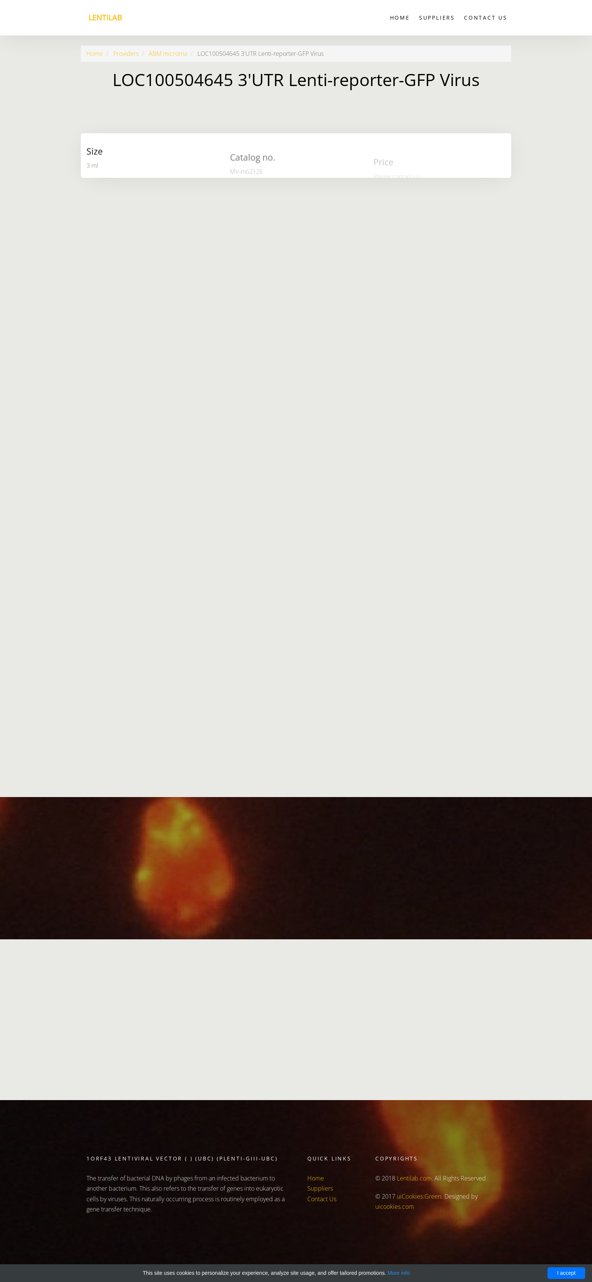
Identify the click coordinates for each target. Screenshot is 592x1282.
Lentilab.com (414, 1178)
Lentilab (105, 17)
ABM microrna (168, 53)
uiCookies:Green (419, 1196)
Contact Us (485, 17)
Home (400, 17)
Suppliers (437, 17)
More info (399, 1273)
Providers (126, 53)
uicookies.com (394, 1206)
